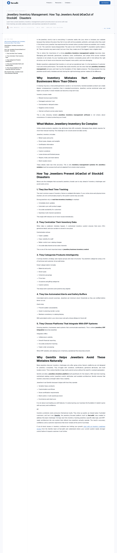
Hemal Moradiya (14, 27)
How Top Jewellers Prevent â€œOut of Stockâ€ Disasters (14, 50)
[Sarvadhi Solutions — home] (13, 3)
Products (49, 2)
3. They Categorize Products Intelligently (13, 60)
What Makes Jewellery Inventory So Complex (13, 46)
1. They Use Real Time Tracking (14, 53)
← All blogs (106, 28)
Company (68, 2)
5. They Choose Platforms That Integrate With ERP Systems (14, 68)
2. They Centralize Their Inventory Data (15, 56)
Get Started (104, 3)
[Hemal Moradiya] (8, 27)
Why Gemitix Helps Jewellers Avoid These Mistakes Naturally (13, 72)
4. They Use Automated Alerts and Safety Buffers (15, 64)
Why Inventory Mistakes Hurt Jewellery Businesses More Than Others (14, 42)
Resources (58, 2)
